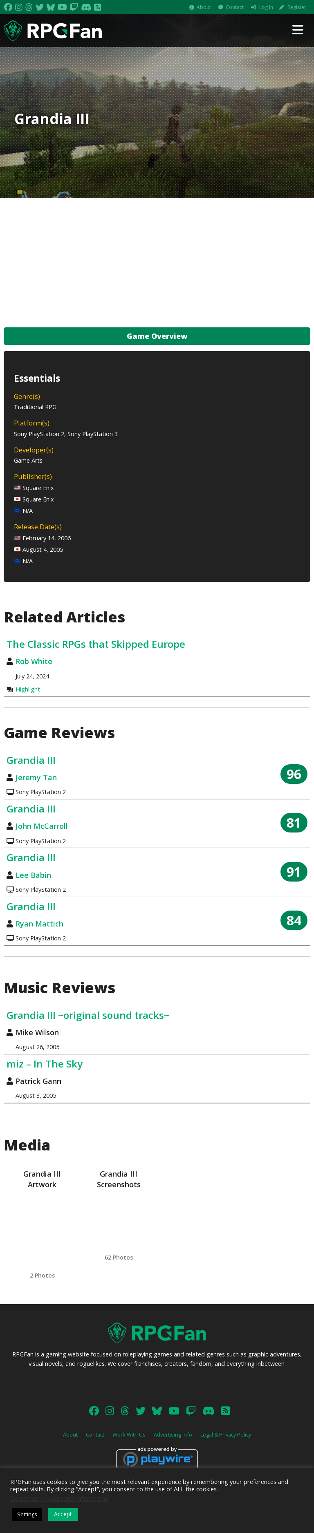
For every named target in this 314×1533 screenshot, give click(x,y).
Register (296, 7)
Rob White (34, 661)
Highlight (28, 689)
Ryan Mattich (39, 924)
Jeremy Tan (36, 777)
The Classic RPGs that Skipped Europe (96, 644)
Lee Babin (33, 875)
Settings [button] (27, 1514)
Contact (235, 7)
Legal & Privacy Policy (225, 1434)
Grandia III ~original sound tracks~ (88, 1015)
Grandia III (31, 760)
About (204, 7)
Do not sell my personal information (59, 1498)
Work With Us (129, 1434)
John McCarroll (42, 826)
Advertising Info (173, 1434)
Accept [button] (63, 1514)
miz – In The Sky (45, 1063)
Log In (266, 7)
